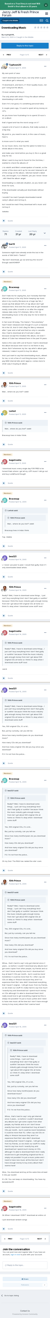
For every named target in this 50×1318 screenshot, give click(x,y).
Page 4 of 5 (25, 55)
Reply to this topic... (14, 1265)
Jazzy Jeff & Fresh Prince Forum (20, 13)
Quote (10, 221)
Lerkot (12, 411)
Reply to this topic (25, 46)
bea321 (12, 556)
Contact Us (25, 1311)
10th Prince (15, 383)
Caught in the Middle (24, 37)
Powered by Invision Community (25, 1314)
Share (25, 1279)
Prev (9, 55)
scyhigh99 (9, 35)
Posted (17, 68)
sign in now (15, 1254)
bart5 (12, 244)
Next (41, 55)
